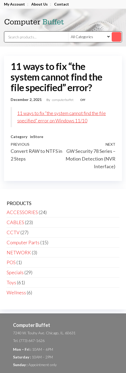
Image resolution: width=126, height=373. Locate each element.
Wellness (16, 292)
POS (11, 262)
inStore (36, 136)
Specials (15, 272)
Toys (11, 282)
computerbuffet (63, 100)
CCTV (13, 232)
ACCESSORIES (22, 212)
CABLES (15, 222)
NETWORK (19, 252)
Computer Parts (23, 242)
